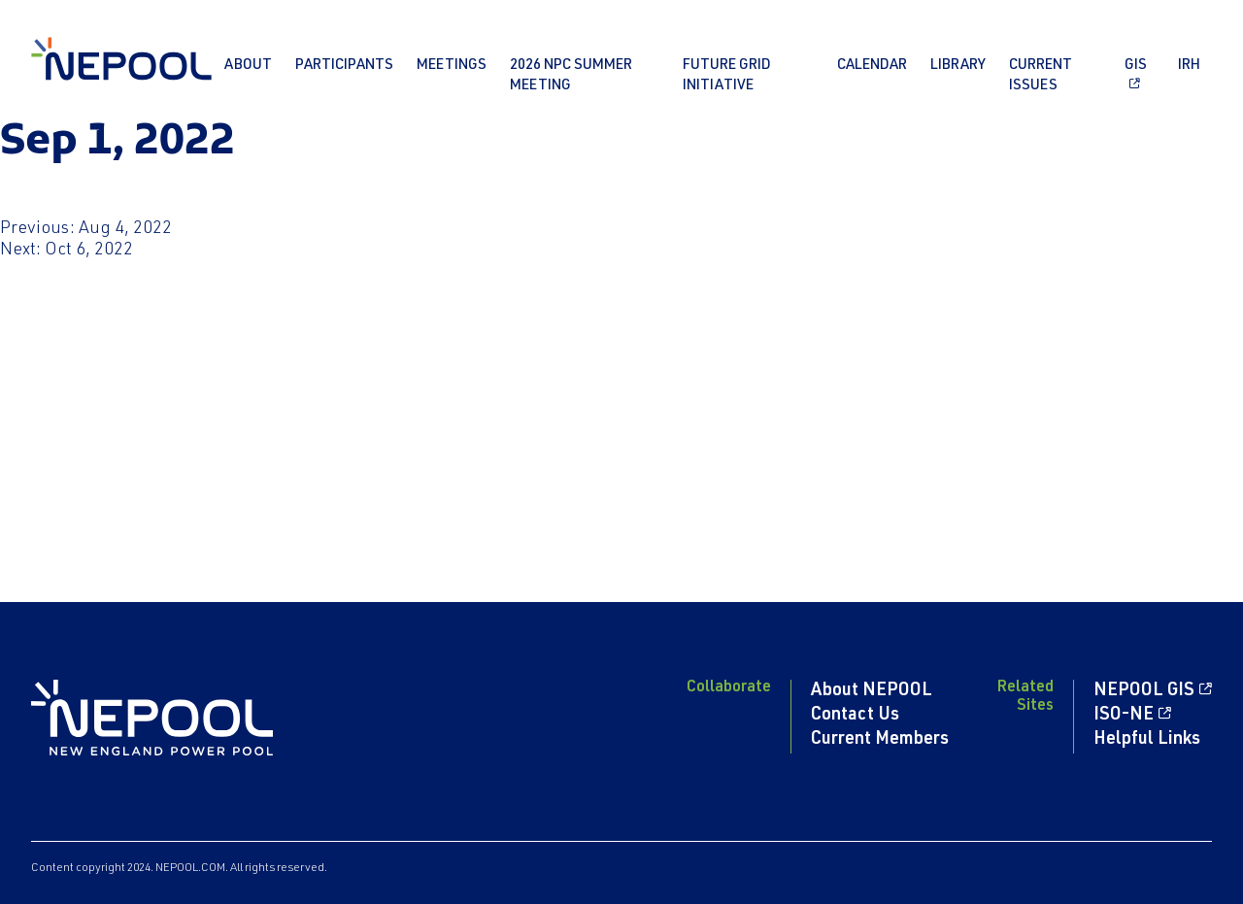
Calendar (872, 65)
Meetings (452, 65)
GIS (1136, 65)
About (248, 65)
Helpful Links (1146, 740)
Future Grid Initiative (727, 75)
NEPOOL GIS (1143, 691)
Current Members (880, 740)
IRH (1189, 65)
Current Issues (1040, 75)
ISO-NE (1123, 715)
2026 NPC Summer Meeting (571, 75)
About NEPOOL (871, 691)
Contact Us (855, 715)
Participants (344, 65)
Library (958, 65)
